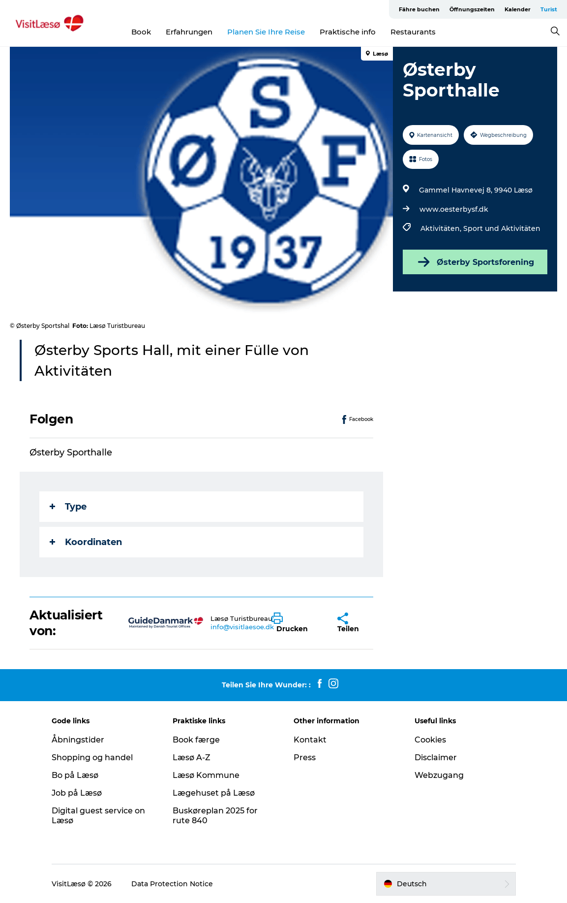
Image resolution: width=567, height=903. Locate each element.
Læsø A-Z (191, 757)
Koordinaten (86, 542)
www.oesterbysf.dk (453, 209)
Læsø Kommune (206, 775)
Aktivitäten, (441, 228)
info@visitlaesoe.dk (242, 627)
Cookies (430, 739)
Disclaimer (436, 757)
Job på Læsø (77, 793)
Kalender (518, 9)
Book (141, 31)
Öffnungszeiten (472, 9)
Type (68, 506)
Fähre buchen (419, 9)
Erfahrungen (189, 31)
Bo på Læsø (75, 775)
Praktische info (348, 31)
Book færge (196, 739)
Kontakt (310, 739)
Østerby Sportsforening (475, 262)
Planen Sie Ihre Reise (266, 31)
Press (305, 757)
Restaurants (413, 31)
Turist (548, 9)
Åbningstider (78, 739)
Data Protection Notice (172, 883)
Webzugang (439, 775)
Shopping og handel (92, 757)
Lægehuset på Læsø (214, 793)
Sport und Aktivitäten (501, 228)
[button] (296, 623)
